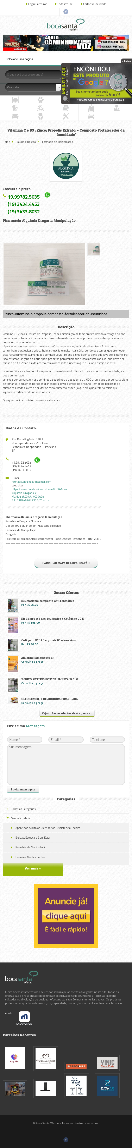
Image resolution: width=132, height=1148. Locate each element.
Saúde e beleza (26, 141)
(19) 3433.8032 (24, 211)
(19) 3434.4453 (24, 204)
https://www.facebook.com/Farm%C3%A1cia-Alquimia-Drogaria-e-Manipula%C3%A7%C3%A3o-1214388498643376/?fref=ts (39, 494)
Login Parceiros (37, 4)
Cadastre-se (65, 4)
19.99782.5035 (24, 196)
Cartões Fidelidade (94, 4)
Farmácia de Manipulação (57, 141)
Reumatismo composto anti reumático (47, 600)
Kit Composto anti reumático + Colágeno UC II (52, 618)
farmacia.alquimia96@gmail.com (31, 481)
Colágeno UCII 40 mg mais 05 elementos (48, 640)
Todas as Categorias (23, 809)
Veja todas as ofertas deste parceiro (67, 713)
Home (6, 141)
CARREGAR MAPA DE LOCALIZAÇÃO (66, 563)
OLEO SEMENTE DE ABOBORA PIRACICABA (49, 699)
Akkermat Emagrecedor (37, 657)
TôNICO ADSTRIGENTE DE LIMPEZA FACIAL (50, 679)
